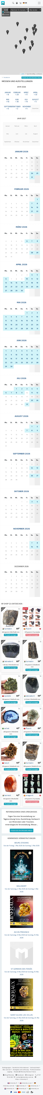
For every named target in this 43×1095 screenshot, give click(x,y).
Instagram (29, 1075)
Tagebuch (6, 77)
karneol (6, 795)
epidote (6, 696)
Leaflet (22, 74)
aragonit (28, 795)
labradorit (7, 661)
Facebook (20, 1075)
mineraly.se (34, 1088)
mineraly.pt (22, 1088)
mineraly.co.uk (26, 1083)
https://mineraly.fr (21, 1079)
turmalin (7, 628)
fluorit (27, 628)
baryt (5, 763)
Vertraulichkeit (35, 1067)
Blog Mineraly (8, 1075)
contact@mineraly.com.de (24, 1077)
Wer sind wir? (7, 1069)
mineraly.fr (13, 1083)
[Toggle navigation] (39, 3)
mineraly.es (33, 1085)
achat (5, 728)
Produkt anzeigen (11, 635)
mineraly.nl (9, 1088)
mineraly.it (21, 1085)
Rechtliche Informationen (20, 1067)
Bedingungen (6, 1067)
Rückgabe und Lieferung (21, 1069)
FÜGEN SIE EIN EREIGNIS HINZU (21, 830)
